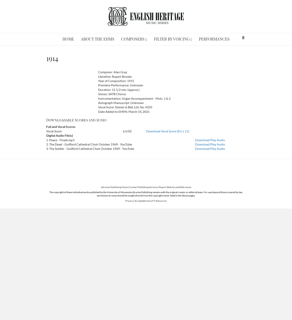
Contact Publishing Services (143, 187)
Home (68, 39)
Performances (214, 39)
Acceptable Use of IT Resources (151, 200)
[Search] (243, 37)
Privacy (129, 200)
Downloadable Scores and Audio (76, 120)
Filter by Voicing (172, 39)
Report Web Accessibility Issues (175, 187)
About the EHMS (97, 39)
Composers (133, 39)
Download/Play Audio (210, 140)
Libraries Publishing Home (114, 187)
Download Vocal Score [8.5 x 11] (167, 131)
